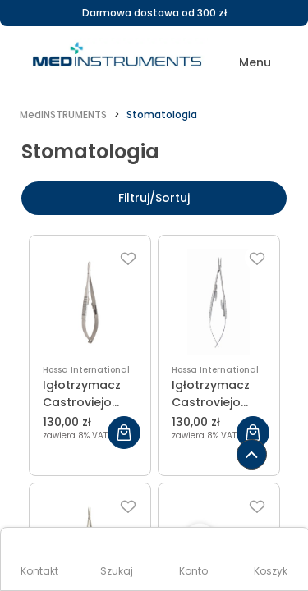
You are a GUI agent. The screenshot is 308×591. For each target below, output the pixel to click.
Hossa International (86, 370)
